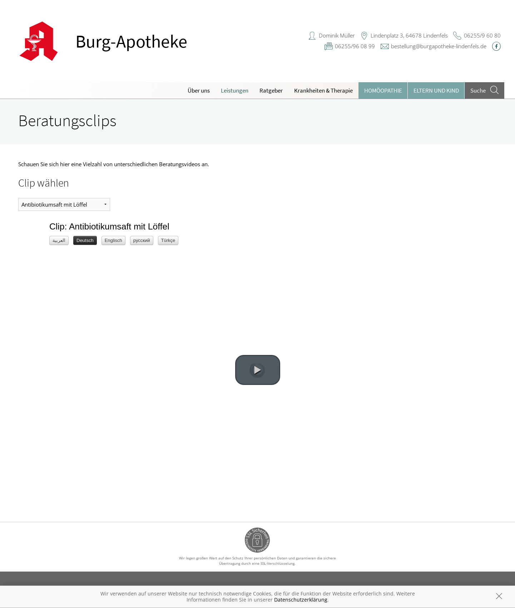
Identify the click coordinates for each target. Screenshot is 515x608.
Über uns (199, 90)
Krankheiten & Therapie (323, 90)
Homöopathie (383, 90)
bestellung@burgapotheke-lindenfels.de (438, 46)
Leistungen (234, 90)
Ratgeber (271, 90)
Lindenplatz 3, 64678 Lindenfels (409, 35)
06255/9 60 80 (482, 35)
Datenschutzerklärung (300, 599)
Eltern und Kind (436, 90)
